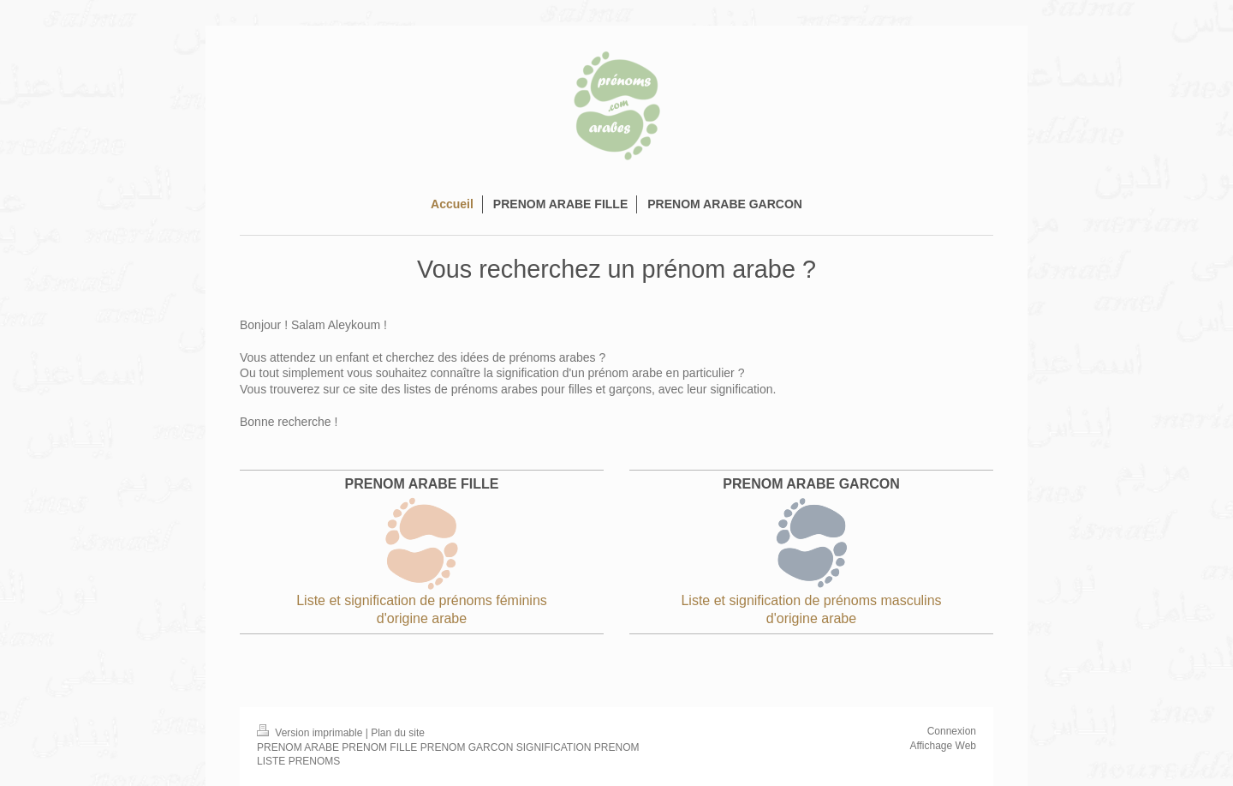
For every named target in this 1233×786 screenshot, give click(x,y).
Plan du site (398, 733)
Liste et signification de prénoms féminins (421, 600)
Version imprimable (311, 733)
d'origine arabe (422, 618)
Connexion (951, 731)
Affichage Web (942, 746)
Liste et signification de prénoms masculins (811, 600)
